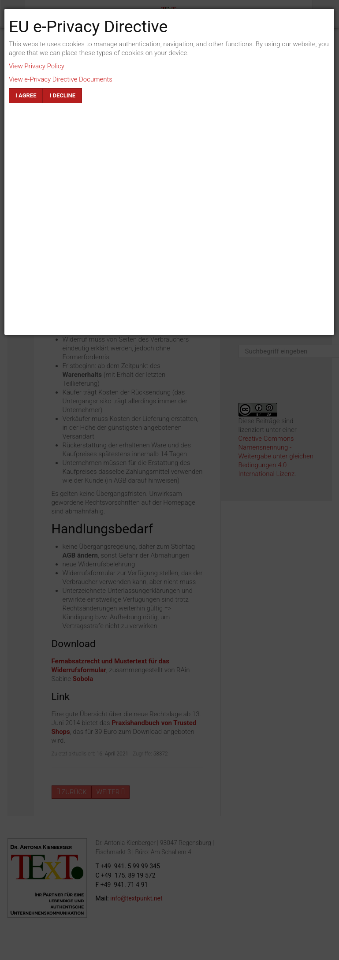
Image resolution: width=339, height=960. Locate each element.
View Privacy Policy (36, 66)
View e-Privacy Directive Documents (60, 79)
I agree (25, 95)
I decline (62, 95)
